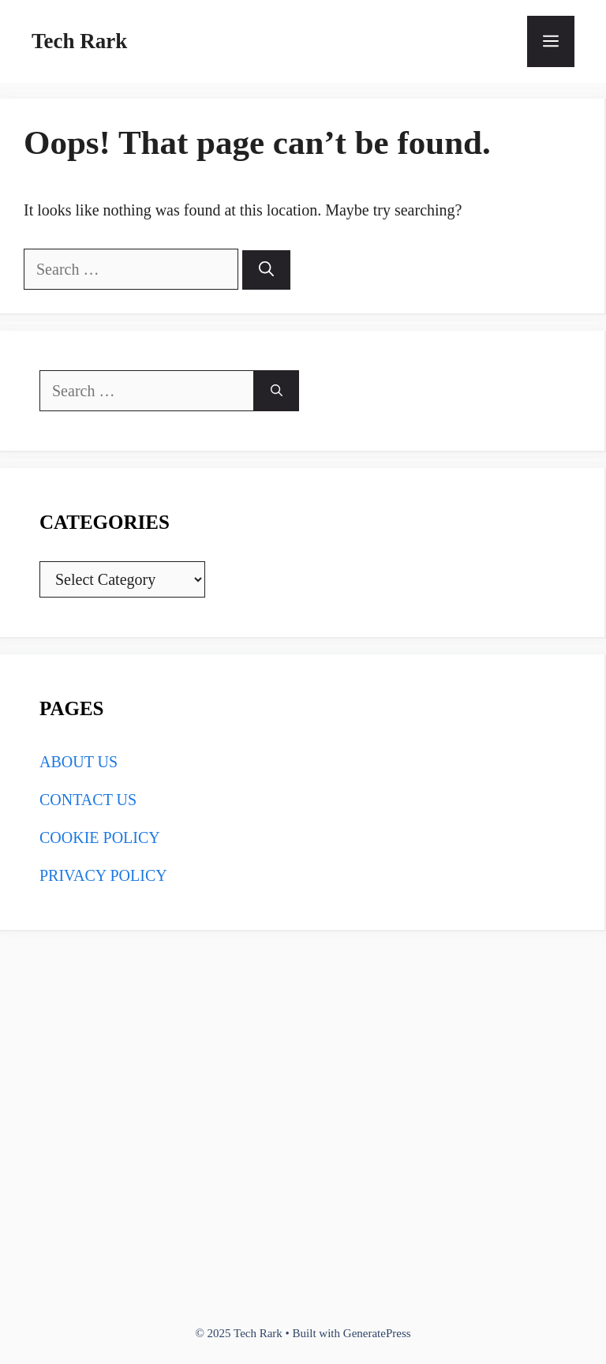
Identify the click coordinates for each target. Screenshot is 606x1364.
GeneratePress (377, 1333)
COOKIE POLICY (99, 837)
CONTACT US (88, 799)
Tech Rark (79, 41)
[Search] (266, 270)
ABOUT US (78, 761)
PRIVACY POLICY (103, 875)
